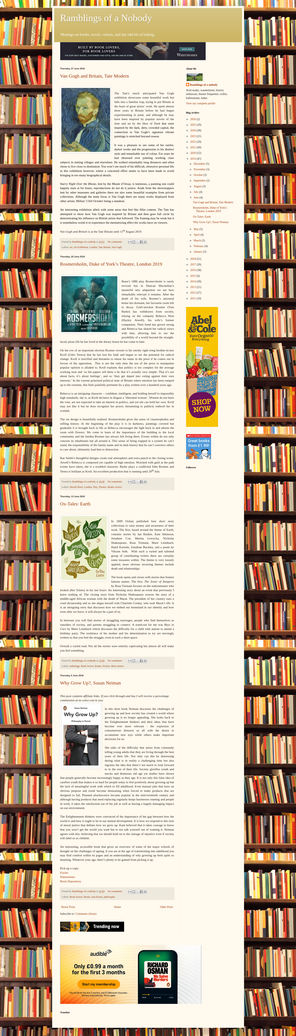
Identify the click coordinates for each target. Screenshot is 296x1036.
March (198, 240)
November (200, 169)
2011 (193, 298)
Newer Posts (68, 907)
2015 (193, 275)
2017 (193, 264)
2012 (193, 292)
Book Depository (70, 881)
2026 (193, 119)
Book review (87, 666)
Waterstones (67, 877)
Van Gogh (117, 247)
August (198, 186)
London (93, 247)
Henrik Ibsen (76, 487)
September (200, 180)
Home (117, 907)
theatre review (115, 487)
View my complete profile (200, 103)
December (200, 163)
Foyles (64, 872)
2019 (193, 158)
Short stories (117, 666)
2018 (193, 258)
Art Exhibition (81, 247)
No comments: (115, 241)
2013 (193, 287)
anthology (75, 666)
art (71, 247)
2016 (193, 270)
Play (95, 487)
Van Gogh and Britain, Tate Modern (94, 76)
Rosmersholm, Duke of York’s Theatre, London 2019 (111, 264)
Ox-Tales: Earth (75, 503)
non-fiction (97, 897)
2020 (193, 152)
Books (98, 666)
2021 (193, 147)
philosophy (109, 897)
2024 (193, 130)
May (196, 229)
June (196, 197)
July (196, 191)
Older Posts (166, 907)
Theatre (102, 487)
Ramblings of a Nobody (106, 18)
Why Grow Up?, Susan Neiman (90, 682)
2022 (193, 141)
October (198, 174)
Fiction (106, 666)
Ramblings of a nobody (204, 84)
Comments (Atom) (86, 913)
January (198, 251)
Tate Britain (104, 247)
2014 (193, 281)
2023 (193, 136)
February (199, 246)
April (197, 234)
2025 (193, 124)
